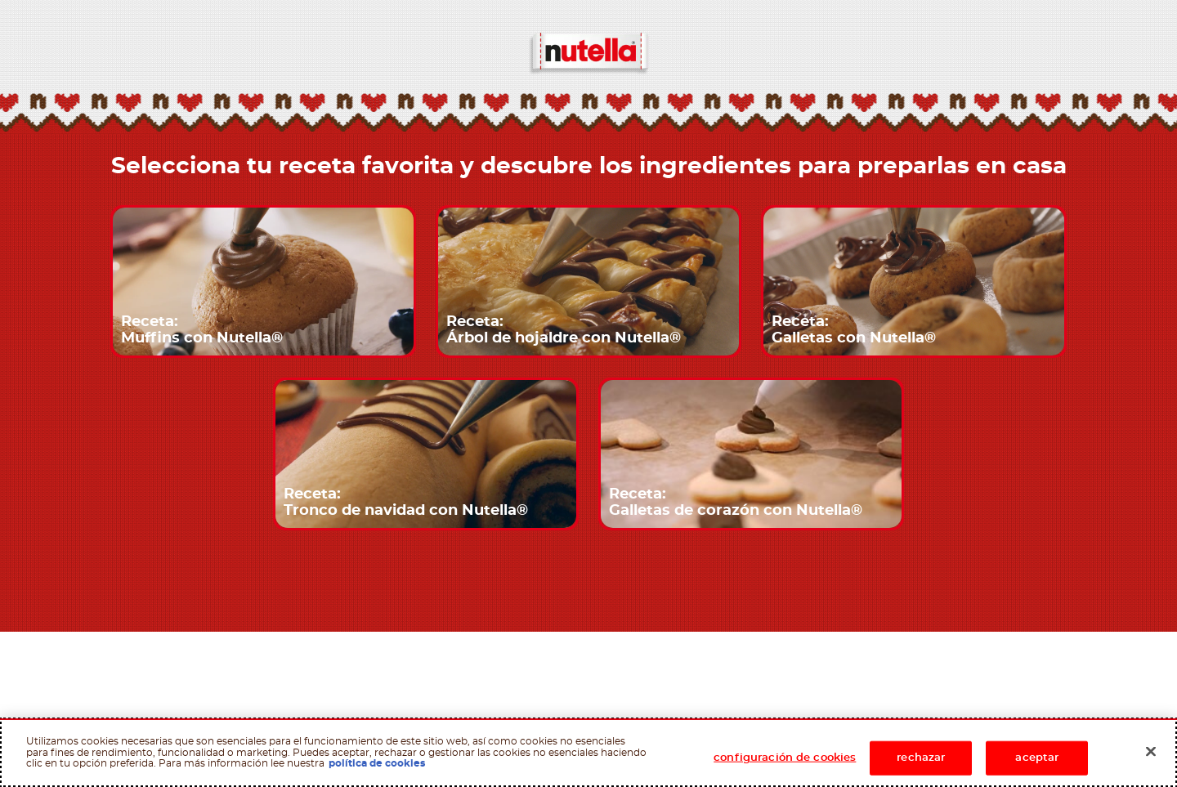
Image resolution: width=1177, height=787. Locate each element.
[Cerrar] (1151, 752)
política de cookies (377, 763)
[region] (588, 752)
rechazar (921, 758)
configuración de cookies (785, 758)
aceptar (1036, 758)
